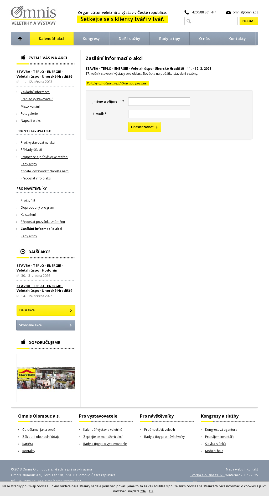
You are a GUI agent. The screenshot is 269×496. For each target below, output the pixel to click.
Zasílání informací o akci (41, 229)
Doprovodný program (37, 207)
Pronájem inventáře (219, 436)
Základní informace (35, 92)
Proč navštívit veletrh (159, 429)
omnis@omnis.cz (245, 12)
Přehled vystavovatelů (37, 99)
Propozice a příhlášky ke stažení (44, 157)
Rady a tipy (29, 164)
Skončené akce (30, 325)
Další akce (27, 310)
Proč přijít (28, 200)
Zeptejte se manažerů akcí (102, 436)
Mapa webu (234, 469)
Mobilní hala (214, 451)
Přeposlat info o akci (36, 178)
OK (151, 491)
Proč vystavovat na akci (38, 142)
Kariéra (27, 444)
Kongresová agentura (221, 429)
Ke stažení (28, 214)
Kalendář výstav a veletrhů (102, 429)
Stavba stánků (215, 444)
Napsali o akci (31, 120)
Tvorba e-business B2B (207, 475)
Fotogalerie (29, 113)
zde (143, 491)
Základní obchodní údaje (41, 436)
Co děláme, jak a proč (38, 429)
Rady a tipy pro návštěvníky (164, 436)
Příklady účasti (31, 149)
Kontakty (28, 451)
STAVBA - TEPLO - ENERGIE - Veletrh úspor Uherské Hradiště (45, 288)
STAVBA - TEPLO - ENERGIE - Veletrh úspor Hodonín (40, 268)
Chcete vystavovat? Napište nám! (45, 171)
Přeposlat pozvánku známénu (43, 221)
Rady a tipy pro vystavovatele (105, 444)
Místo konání (30, 106)
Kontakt (252, 469)
